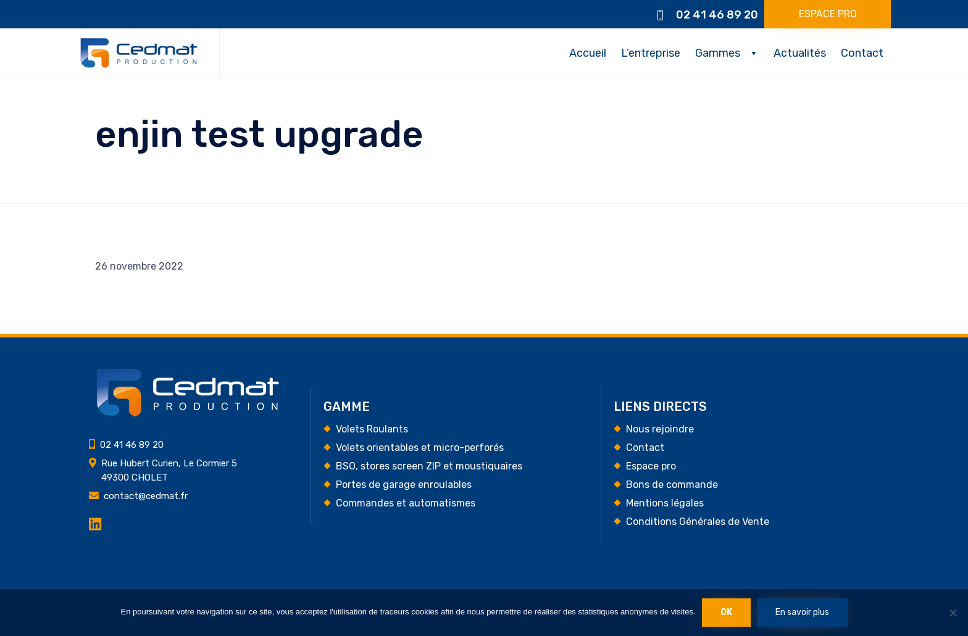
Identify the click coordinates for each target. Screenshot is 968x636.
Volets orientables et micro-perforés (420, 447)
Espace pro (651, 466)
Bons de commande (672, 484)
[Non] (952, 612)
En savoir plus (802, 612)
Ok (726, 612)
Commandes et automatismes (405, 503)
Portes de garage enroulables (404, 484)
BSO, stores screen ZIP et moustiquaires (429, 466)
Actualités (800, 53)
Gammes (717, 53)
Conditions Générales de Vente (697, 521)
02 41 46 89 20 (717, 15)
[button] (827, 14)
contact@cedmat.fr (146, 496)
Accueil (587, 53)
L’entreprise (650, 53)
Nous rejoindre (660, 429)
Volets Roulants (372, 429)
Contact (862, 53)
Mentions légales (665, 503)
